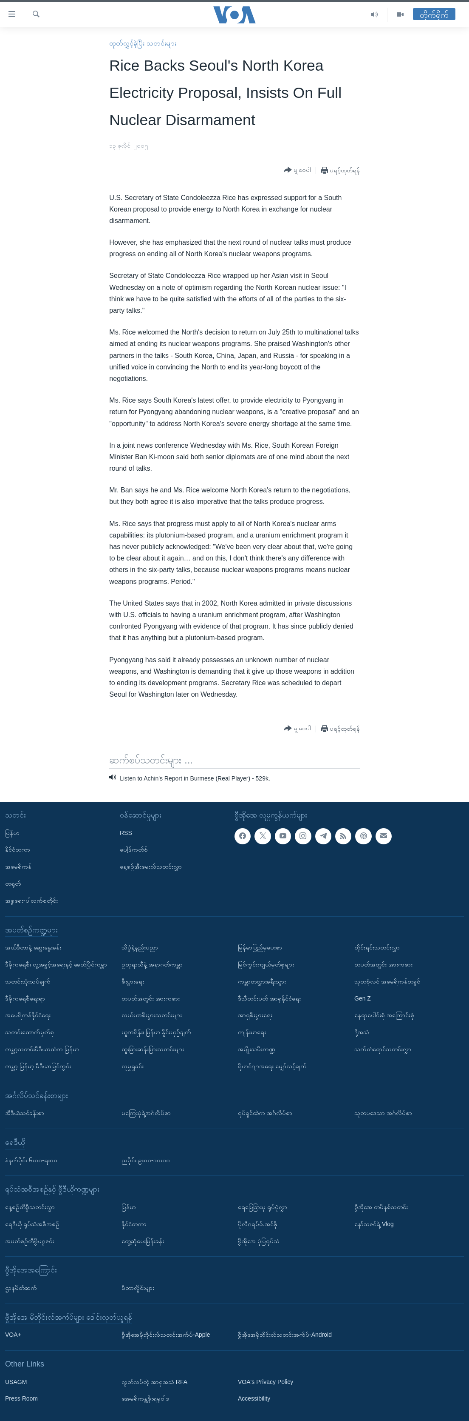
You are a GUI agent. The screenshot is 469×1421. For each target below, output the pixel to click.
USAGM (16, 1381)
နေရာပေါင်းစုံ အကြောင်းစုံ (384, 1015)
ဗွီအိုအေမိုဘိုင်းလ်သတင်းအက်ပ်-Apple (165, 1334)
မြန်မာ (12, 832)
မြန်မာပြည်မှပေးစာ (260, 947)
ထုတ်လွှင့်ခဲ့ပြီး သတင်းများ (142, 43)
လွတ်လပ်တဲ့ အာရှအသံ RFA (154, 1381)
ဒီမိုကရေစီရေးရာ (25, 998)
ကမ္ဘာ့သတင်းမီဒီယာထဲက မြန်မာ (42, 1049)
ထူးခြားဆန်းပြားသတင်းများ (152, 1049)
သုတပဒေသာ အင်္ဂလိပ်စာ (383, 1112)
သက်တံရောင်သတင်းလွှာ (382, 1049)
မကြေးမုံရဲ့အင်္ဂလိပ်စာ (146, 1112)
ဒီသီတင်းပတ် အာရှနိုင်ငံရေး (269, 998)
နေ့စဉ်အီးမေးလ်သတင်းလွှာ (151, 866)
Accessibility (254, 1398)
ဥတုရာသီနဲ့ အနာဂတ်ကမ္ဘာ (152, 964)
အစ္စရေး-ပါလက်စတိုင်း (31, 900)
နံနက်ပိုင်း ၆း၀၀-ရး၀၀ (31, 1159)
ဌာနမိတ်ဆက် (21, 1287)
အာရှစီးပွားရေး (255, 1015)
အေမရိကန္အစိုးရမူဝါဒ (145, 1398)
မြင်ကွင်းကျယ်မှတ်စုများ (266, 964)
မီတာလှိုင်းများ (137, 1287)
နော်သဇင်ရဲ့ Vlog (374, 1223)
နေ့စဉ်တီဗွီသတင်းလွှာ (30, 1207)
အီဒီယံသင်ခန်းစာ (24, 1112)
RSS (126, 832)
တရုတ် (13, 883)
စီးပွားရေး (132, 981)
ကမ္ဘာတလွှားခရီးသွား (262, 981)
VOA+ (13, 1334)
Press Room (21, 1398)
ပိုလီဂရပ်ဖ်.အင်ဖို (257, 1223)
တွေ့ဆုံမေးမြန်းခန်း (142, 1240)
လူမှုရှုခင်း (132, 1065)
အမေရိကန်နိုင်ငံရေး (28, 1015)
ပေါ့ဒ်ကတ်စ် (134, 849)
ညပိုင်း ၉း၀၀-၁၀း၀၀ (145, 1159)
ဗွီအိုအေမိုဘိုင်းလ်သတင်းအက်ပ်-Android (285, 1334)
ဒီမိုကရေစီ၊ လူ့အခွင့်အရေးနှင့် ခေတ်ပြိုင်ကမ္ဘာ (56, 964)
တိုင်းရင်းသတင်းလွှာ (377, 947)
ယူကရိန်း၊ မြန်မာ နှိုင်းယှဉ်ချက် (156, 1032)
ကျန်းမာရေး (252, 1032)
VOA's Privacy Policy (265, 1381)
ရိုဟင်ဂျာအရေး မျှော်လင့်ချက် (272, 1065)
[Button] (297, 170)
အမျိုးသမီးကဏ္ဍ (256, 1049)
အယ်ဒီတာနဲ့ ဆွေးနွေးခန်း (33, 947)
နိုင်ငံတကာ (17, 849)
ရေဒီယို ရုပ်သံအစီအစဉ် (32, 1223)
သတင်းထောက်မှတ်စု (29, 1032)
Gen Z (362, 998)
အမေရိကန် (18, 866)
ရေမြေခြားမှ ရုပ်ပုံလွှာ (262, 1207)
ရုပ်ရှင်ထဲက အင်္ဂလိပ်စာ (265, 1112)
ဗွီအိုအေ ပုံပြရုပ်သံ (259, 1240)
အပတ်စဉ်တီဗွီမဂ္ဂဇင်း (29, 1240)
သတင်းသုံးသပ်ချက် (28, 981)
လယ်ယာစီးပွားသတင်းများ (151, 1015)
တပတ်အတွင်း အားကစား (150, 998)
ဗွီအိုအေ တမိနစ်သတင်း (381, 1207)
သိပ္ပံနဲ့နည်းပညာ (139, 947)
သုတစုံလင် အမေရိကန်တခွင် (387, 981)
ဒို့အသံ (361, 1032)
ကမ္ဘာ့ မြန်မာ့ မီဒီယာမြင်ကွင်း (38, 1065)
